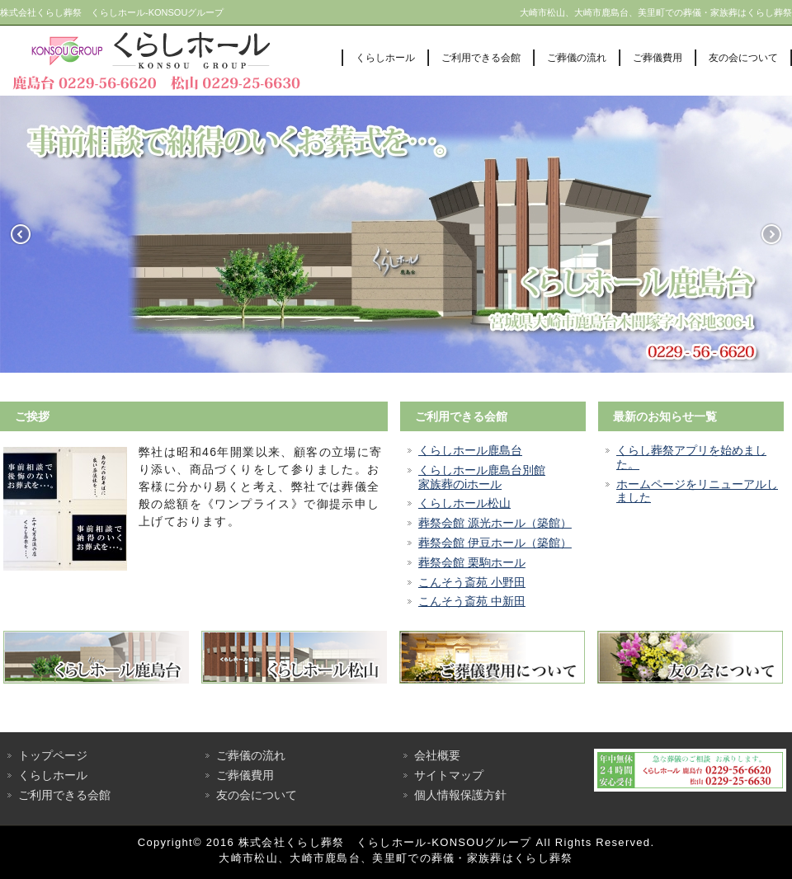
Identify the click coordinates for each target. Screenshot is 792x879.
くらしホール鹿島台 (470, 450)
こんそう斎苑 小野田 (472, 582)
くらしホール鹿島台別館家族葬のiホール (481, 477)
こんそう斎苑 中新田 (472, 601)
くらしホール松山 (464, 503)
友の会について (743, 57)
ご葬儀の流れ (576, 57)
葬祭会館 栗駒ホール (472, 562)
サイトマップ (448, 775)
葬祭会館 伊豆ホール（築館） (495, 542)
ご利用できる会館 (481, 57)
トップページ (52, 755)
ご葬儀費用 (657, 57)
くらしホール (385, 57)
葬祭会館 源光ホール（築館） (495, 522)
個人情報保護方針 (460, 794)
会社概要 (437, 755)
